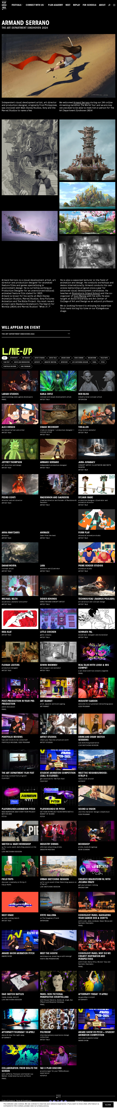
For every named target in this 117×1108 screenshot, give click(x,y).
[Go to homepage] (58, 1096)
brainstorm (92, 358)
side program (25, 366)
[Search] (109, 5)
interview (64, 362)
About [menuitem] (102, 5)
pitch (103, 362)
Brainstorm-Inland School (86, 293)
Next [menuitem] (68, 5)
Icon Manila (80, 295)
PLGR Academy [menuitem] (55, 5)
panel (94, 362)
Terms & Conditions (24, 1100)
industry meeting (50, 362)
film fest (7, 362)
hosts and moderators (22, 362)
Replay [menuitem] (76, 5)
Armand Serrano (82, 102)
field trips (104, 358)
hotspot (37, 362)
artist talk (53, 358)
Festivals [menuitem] (17, 5)
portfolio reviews (10, 366)
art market (26, 358)
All (5, 358)
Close (108, 1105)
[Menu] (113, 5)
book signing (78, 358)
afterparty (14, 358)
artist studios (40, 358)
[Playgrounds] (5, 5)
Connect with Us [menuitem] (35, 5)
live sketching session (80, 362)
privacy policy (43, 1106)
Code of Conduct (8, 1100)
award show (65, 358)
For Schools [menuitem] (89, 5)
